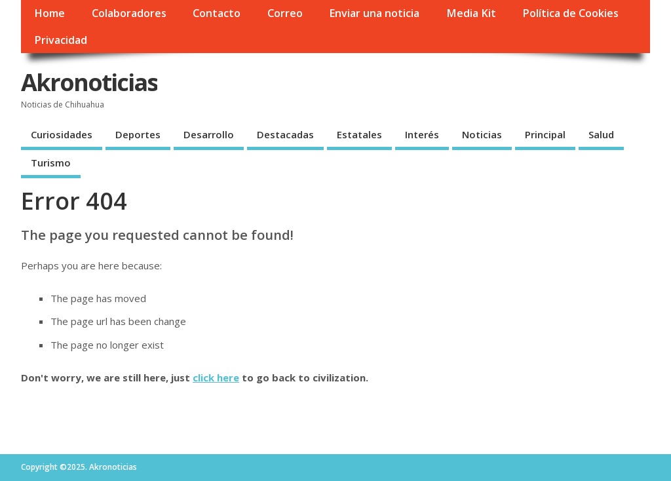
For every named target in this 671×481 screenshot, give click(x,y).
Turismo (51, 162)
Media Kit (471, 13)
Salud (601, 134)
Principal (545, 134)
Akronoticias (89, 82)
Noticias (482, 134)
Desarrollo (208, 134)
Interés (422, 134)
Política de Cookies (570, 13)
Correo (285, 13)
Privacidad (60, 40)
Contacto (216, 13)
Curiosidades (61, 134)
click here (216, 377)
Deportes (138, 134)
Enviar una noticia (374, 13)
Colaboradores (129, 13)
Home (49, 13)
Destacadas (285, 134)
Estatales (359, 134)
